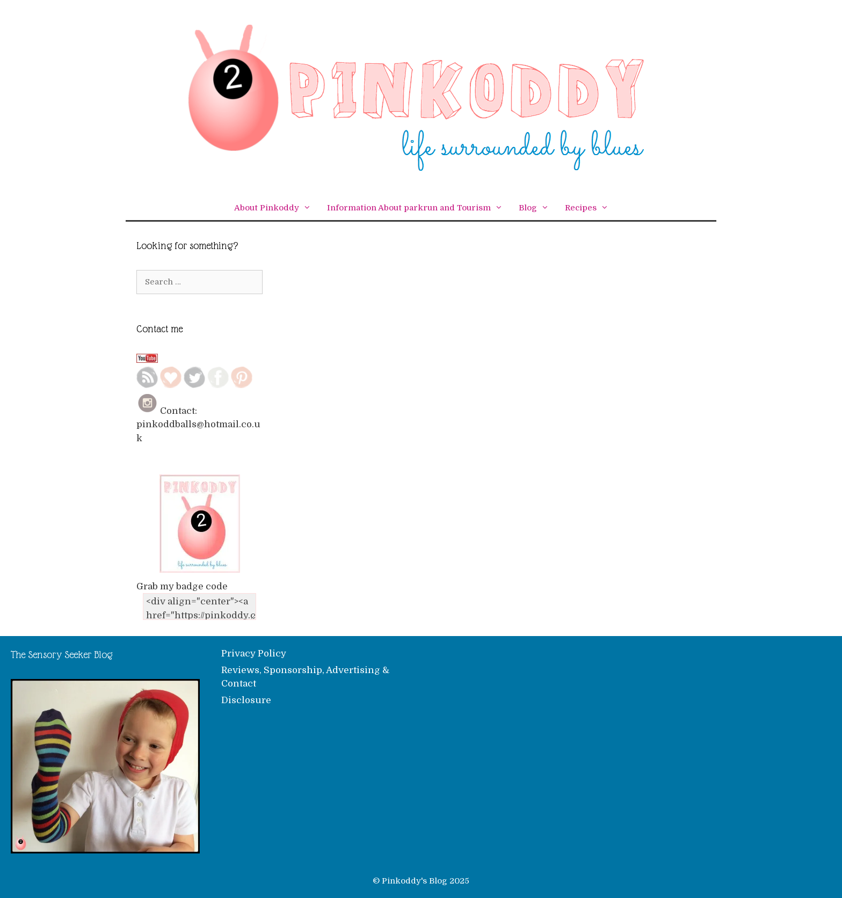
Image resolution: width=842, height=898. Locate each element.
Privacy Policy (253, 653)
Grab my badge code (182, 586)
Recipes (590, 208)
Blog (538, 208)
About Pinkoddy (276, 208)
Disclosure (246, 700)
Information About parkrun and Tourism (419, 208)
